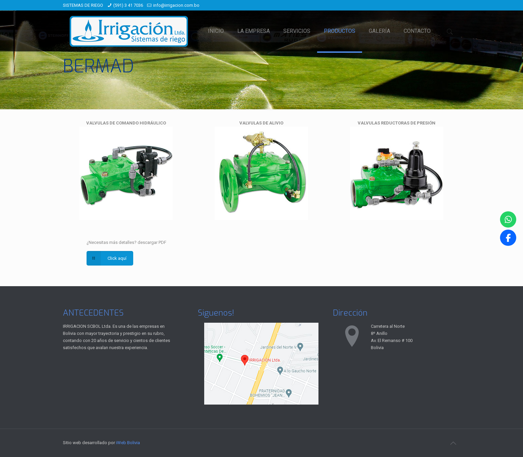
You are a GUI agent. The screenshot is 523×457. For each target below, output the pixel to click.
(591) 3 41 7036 (128, 5)
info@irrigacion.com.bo (176, 5)
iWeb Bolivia (128, 442)
